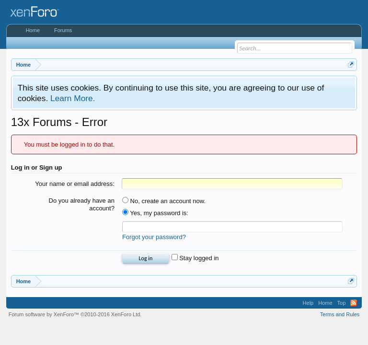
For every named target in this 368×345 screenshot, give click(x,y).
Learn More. (72, 98)
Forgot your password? (154, 237)
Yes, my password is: (155, 213)
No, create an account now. (164, 201)
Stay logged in (195, 258)
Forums (63, 30)
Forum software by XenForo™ (75, 314)
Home (33, 30)
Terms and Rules (340, 314)
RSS (353, 302)
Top (341, 303)
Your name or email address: (75, 183)
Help (308, 303)
